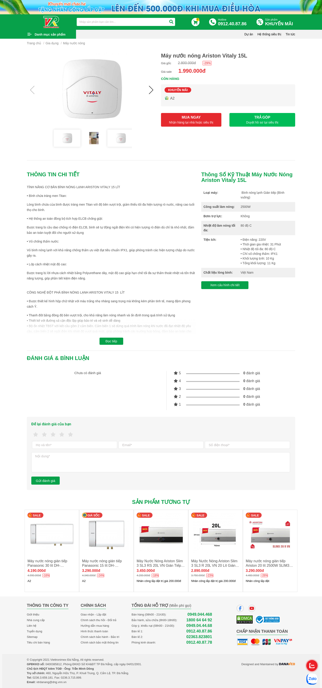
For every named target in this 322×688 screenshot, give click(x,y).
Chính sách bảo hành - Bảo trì (100, 637)
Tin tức (290, 34)
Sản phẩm (280, 22)
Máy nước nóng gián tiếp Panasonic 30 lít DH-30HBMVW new (47, 565)
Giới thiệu (33, 614)
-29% (207, 63)
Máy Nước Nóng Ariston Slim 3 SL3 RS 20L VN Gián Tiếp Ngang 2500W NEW (160, 565)
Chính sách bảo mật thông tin (100, 642)
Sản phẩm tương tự (161, 502)
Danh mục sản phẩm (50, 34)
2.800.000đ (187, 63)
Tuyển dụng (34, 631)
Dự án (248, 34)
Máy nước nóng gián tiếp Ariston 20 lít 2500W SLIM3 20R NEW (267, 565)
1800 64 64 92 (199, 620)
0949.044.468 (199, 614)
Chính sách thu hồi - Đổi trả (99, 620)
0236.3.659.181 (43, 677)
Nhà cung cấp (36, 620)
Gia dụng (52, 43)
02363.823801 (199, 637)
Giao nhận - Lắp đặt (93, 614)
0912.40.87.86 (199, 631)
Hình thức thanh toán (94, 631)
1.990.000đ (191, 71)
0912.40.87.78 (199, 642)
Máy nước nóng (74, 43)
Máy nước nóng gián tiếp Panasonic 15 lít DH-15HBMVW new (102, 565)
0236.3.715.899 (71, 677)
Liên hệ (31, 625)
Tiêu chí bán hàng (38, 642)
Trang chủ (34, 43)
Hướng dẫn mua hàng (95, 625)
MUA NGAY (191, 119)
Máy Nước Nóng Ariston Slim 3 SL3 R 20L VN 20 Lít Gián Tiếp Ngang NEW (214, 565)
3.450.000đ (146, 571)
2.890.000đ (200, 571)
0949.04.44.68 (199, 626)
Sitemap (32, 637)
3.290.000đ (91, 571)
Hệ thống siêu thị (269, 34)
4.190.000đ (37, 571)
